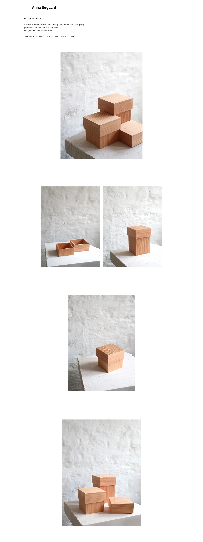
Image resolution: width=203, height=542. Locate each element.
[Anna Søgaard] (59, 7)
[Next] (17, 19)
